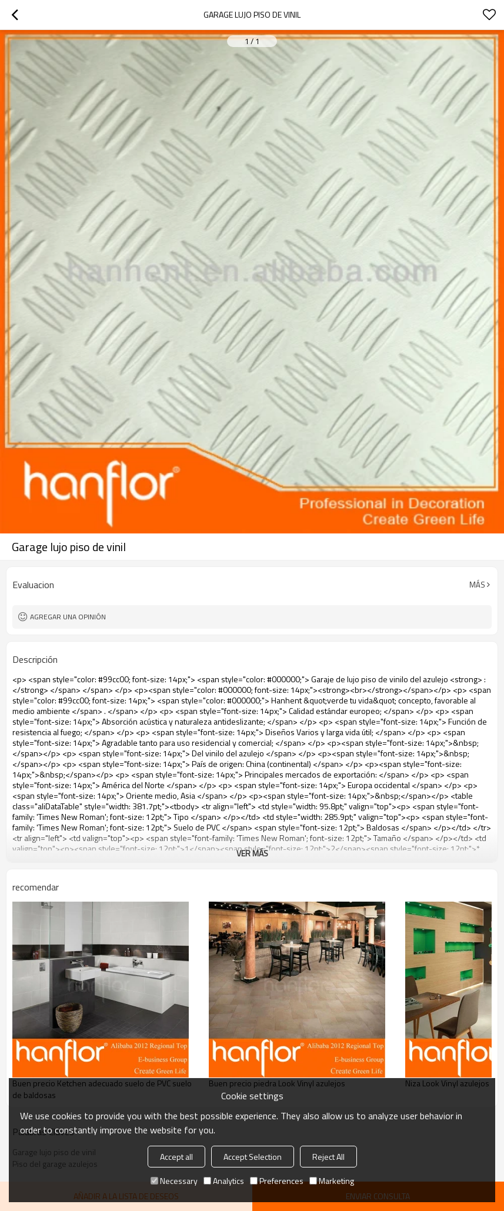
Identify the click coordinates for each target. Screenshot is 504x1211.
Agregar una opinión (68, 616)
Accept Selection (252, 1156)
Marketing (331, 1181)
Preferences (276, 1181)
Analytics (223, 1181)
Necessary (174, 1181)
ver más (252, 853)
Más (477, 585)
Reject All (328, 1156)
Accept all (176, 1156)
